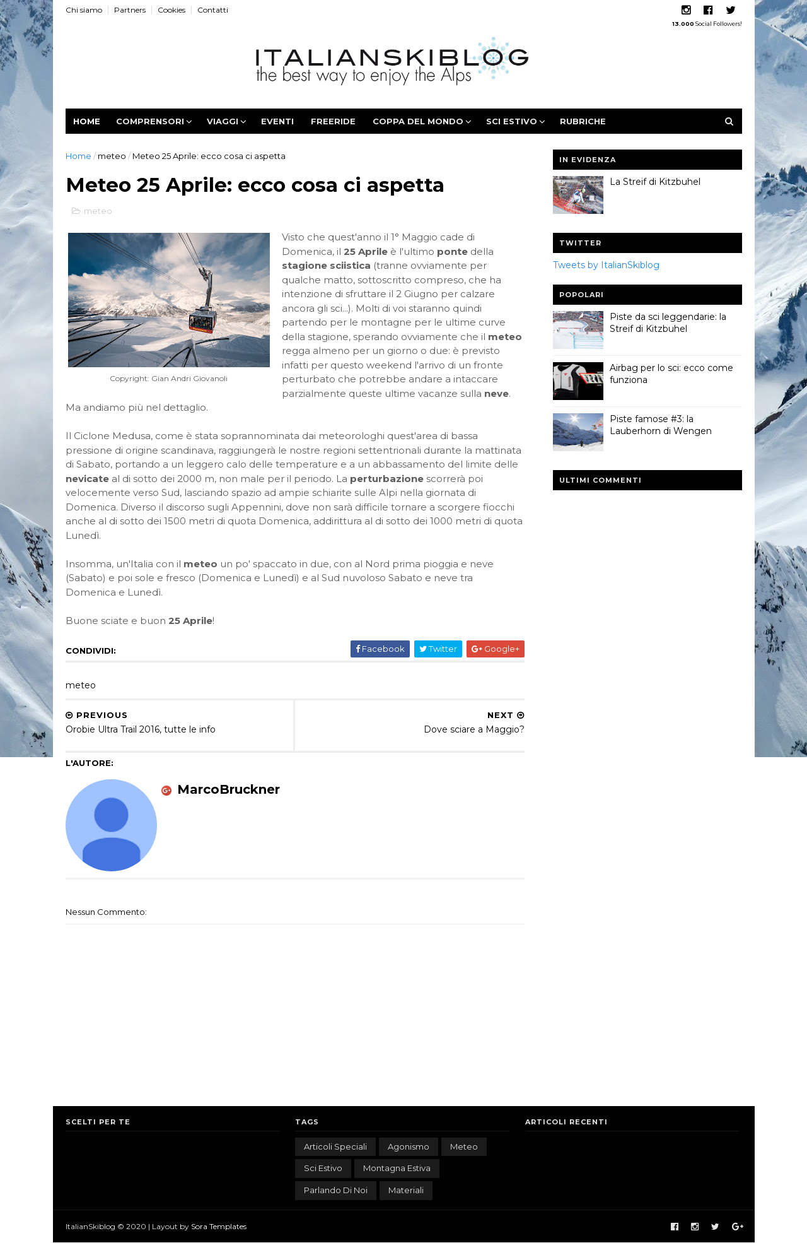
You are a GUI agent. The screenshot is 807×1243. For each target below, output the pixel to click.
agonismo (408, 1146)
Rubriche (583, 121)
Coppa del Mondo (418, 121)
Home (86, 121)
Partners (130, 10)
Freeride (333, 121)
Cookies (171, 10)
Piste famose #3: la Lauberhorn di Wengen (661, 425)
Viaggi (222, 121)
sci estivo (323, 1168)
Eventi (277, 121)
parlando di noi (336, 1190)
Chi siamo (84, 10)
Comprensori (150, 121)
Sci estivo (511, 121)
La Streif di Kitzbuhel (655, 181)
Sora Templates (219, 1226)
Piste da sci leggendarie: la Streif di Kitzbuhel (668, 323)
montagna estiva (397, 1168)
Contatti (212, 10)
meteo (112, 156)
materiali (406, 1190)
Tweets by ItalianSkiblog (606, 265)
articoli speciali (335, 1146)
